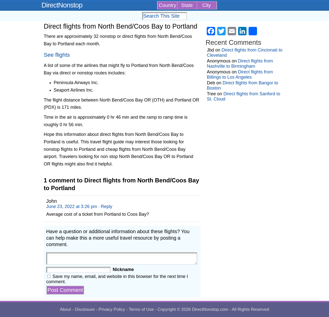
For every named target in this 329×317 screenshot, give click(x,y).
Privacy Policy (111, 309)
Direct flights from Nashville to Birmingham (240, 63)
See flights (57, 55)
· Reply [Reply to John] (105, 206)
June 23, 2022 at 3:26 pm (71, 206)
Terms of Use (141, 309)
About (65, 309)
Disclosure (85, 309)
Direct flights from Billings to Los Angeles (240, 74)
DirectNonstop (62, 5)
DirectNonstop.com (210, 309)
